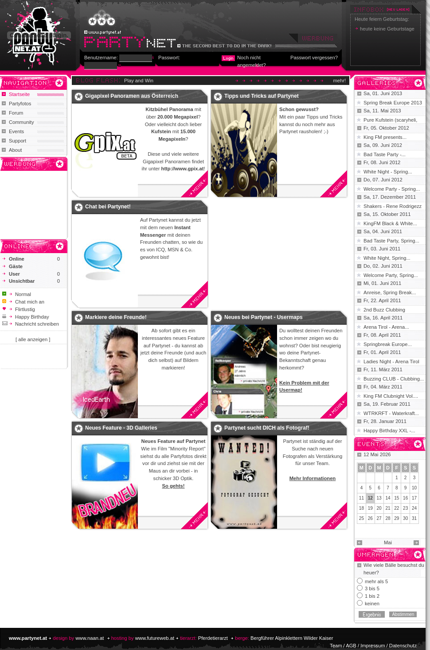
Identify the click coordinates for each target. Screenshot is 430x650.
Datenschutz (403, 645)
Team (336, 645)
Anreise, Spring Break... (390, 292)
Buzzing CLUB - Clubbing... (394, 378)
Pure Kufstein (379, 120)
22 (396, 508)
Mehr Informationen (312, 478)
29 (396, 518)
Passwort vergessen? (314, 57)
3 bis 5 (372, 588)
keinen (372, 603)
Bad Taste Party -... (385, 154)
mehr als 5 (376, 581)
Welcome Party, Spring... (391, 275)
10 (414, 487)
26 (370, 518)
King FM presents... (385, 137)
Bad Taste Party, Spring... (391, 240)
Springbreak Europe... (388, 344)
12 (370, 498)
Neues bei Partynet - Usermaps (263, 317)
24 (414, 508)
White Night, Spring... (387, 258)
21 (387, 508)
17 (414, 498)
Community (21, 122)
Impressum (372, 645)
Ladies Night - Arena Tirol (391, 361)
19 (370, 508)
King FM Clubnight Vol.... (391, 396)
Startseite (19, 94)
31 (414, 518)
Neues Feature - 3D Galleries (121, 428)
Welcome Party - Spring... (392, 189)
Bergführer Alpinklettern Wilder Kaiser (291, 638)
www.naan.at (89, 638)
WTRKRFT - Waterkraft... (391, 413)
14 (387, 498)
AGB (351, 645)
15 (396, 498)
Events (16, 131)
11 (361, 498)
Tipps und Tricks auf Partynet (261, 96)
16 (405, 498)
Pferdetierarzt (213, 638)
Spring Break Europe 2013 (393, 102)
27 (379, 518)
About (15, 150)
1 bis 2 (372, 596)
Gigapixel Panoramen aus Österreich (131, 96)
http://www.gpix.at (182, 168)
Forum (16, 112)
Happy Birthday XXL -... (389, 430)
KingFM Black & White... (390, 223)
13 (379, 498)
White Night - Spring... (388, 171)
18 (361, 508)
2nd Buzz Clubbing (384, 309)
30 (405, 518)
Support (17, 140)
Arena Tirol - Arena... (386, 327)
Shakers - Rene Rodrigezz (393, 206)
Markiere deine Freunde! (116, 317)
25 (361, 518)
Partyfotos (20, 103)
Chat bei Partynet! (108, 207)
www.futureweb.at (154, 638)
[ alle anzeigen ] (33, 339)
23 (405, 508)
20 (379, 508)
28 (387, 518)
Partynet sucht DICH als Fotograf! (266, 428)
